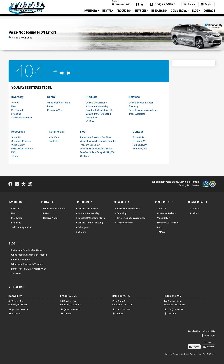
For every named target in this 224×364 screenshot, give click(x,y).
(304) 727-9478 (162, 5)
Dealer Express (190, 354)
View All (15, 102)
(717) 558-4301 (124, 309)
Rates (50, 106)
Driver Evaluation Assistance (143, 109)
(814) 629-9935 (20, 309)
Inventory (90, 11)
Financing (16, 113)
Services (140, 11)
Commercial (179, 11)
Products (123, 11)
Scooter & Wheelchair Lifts (99, 109)
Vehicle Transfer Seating (98, 113)
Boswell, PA (139, 137)
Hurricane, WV (122, 5)
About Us (16, 137)
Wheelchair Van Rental (58, 102)
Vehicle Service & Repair (141, 102)
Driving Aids (92, 117)
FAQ (13, 152)
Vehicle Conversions (96, 102)
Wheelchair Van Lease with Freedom (98, 140)
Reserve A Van (54, 109)
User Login (208, 335)
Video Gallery (18, 144)
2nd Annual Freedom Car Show (96, 137)
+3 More (90, 121)
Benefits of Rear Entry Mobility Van (97, 152)
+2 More (15, 155)
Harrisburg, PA (140, 144)
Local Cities (194, 331)
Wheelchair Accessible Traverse (96, 148)
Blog (195, 11)
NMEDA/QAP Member (22, 148)
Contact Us (209, 331)
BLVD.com (211, 354)
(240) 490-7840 (72, 309)
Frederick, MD (139, 140)
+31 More (85, 155)
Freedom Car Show (90, 144)
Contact (209, 11)
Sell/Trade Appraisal (21, 117)
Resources (158, 11)
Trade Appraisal (137, 113)
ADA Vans (54, 137)
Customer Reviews (21, 140)
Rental (107, 11)
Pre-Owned (17, 109)
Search (189, 5)
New (13, 106)
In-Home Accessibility (97, 106)
